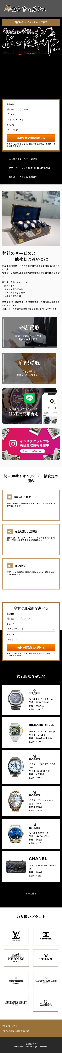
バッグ (27, 109)
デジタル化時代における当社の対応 (15, 1031)
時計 (13, 109)
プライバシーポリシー (10, 1026)
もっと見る (31, 893)
